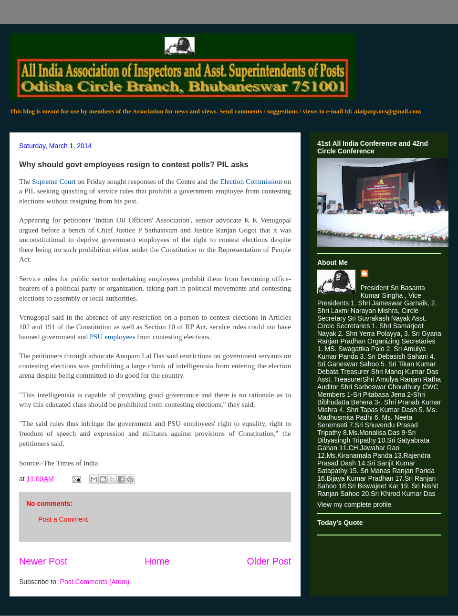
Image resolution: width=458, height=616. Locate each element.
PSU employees (112, 337)
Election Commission (251, 181)
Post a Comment (63, 519)
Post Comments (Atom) (94, 582)
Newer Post (43, 561)
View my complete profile (354, 504)
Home (157, 561)
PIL (29, 191)
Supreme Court (53, 181)
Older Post (269, 561)
